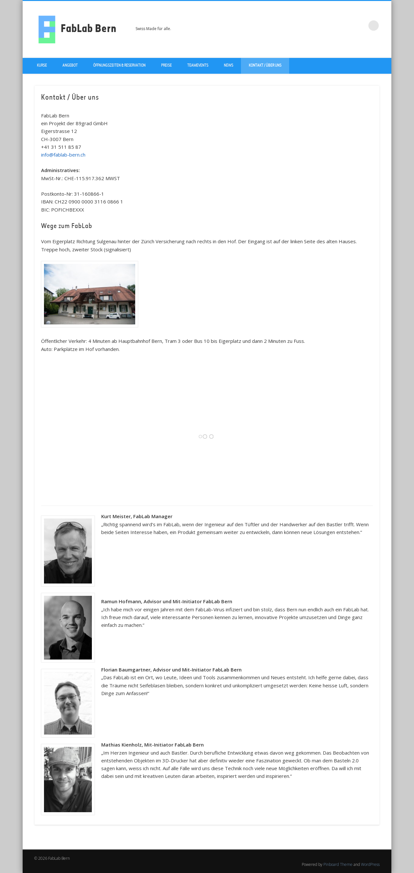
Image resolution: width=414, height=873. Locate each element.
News (228, 66)
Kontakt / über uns (265, 66)
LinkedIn (360, 25)
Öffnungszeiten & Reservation (119, 66)
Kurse (42, 66)
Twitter (347, 25)
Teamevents (197, 66)
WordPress (370, 864)
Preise (166, 66)
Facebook (334, 25)
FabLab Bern (88, 29)
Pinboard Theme (338, 864)
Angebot (70, 66)
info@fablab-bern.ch (64, 154)
